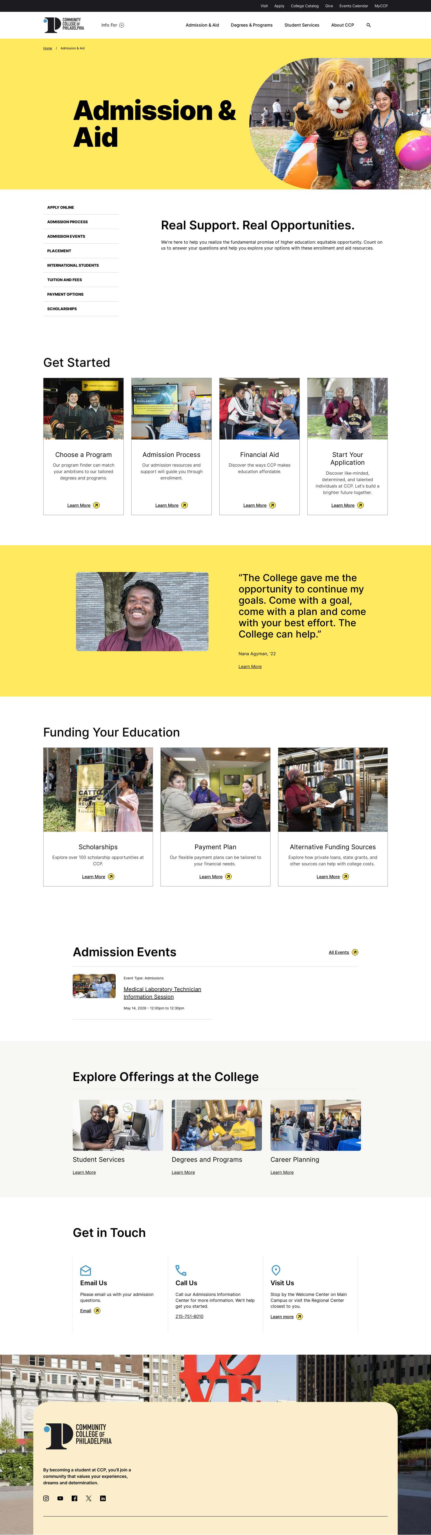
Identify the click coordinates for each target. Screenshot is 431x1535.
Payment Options (65, 294)
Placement (59, 250)
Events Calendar (353, 5)
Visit (264, 5)
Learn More (83, 505)
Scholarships (62, 308)
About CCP (344, 25)
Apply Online (60, 207)
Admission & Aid (205, 25)
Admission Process (67, 221)
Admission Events (66, 236)
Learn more (287, 1317)
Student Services (304, 25)
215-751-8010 (189, 1316)
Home (47, 48)
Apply (279, 5)
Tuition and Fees (64, 279)
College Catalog (305, 5)
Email (90, 1311)
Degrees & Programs (254, 25)
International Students (73, 265)
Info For (109, 25)
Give (329, 5)
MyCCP (381, 5)
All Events (343, 952)
